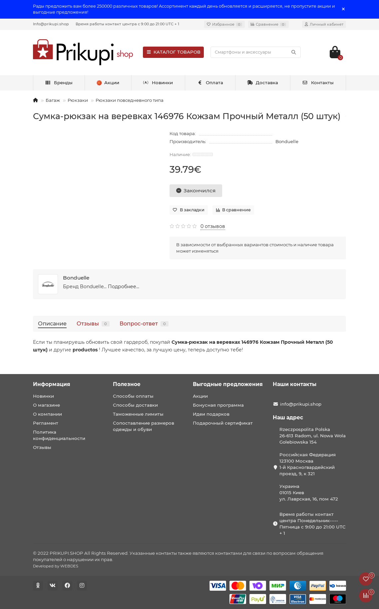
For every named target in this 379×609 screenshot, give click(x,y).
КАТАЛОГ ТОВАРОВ (173, 52)
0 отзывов (212, 226)
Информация (51, 384)
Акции (200, 396)
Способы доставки (135, 405)
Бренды (59, 82)
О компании (47, 414)
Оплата (210, 82)
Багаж (53, 100)
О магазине (46, 405)
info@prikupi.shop (300, 404)
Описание (52, 323)
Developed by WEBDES (55, 566)
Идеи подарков (211, 414)
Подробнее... (123, 287)
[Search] (255, 52)
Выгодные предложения (228, 384)
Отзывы (93, 323)
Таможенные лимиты (138, 414)
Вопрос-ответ (144, 323)
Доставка (262, 82)
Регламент (45, 423)
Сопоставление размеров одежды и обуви (143, 426)
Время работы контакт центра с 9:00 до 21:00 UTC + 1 (127, 24)
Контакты (318, 82)
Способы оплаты (133, 396)
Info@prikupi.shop (51, 24)
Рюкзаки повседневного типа (130, 100)
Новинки (158, 82)
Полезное (127, 384)
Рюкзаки (78, 100)
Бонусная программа (218, 405)
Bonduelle (286, 141)
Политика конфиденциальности (59, 435)
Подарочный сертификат (223, 423)
